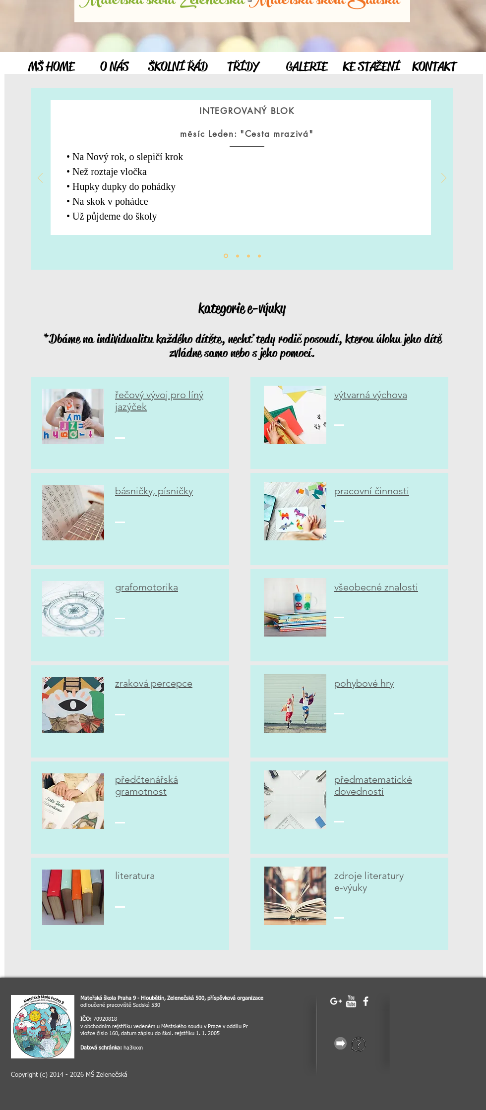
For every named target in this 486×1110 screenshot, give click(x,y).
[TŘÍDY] (243, 67)
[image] (42, 1026)
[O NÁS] (114, 67)
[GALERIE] (307, 67)
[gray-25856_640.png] (340, 1043)
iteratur (134, 875)
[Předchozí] (40, 178)
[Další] (443, 178)
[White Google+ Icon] (336, 1001)
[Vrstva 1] (237, 255)
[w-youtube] (351, 1001)
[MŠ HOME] (51, 67)
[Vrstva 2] (248, 255)
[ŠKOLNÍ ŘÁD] (178, 67)
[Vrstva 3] (259, 255)
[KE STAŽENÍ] (371, 67)
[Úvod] (226, 256)
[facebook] (366, 1001)
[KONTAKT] (434, 67)
